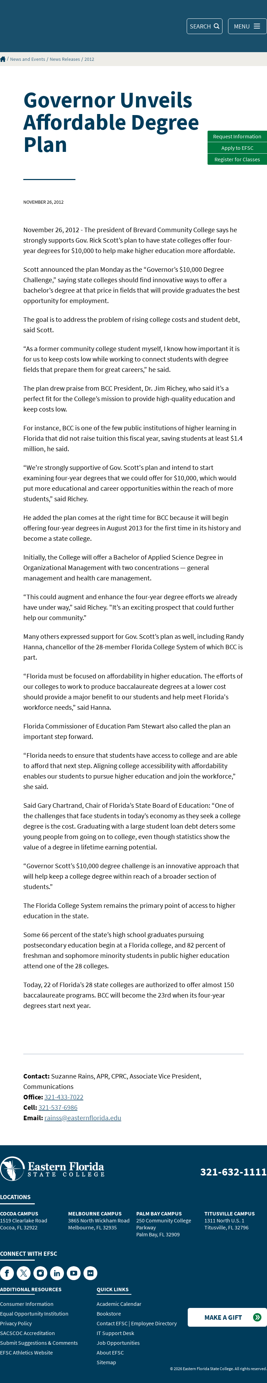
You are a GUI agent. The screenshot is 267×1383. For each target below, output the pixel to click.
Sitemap (106, 1362)
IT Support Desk (115, 1332)
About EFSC (110, 1352)
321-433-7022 (63, 1096)
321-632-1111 (233, 1172)
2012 (89, 59)
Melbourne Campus (95, 1213)
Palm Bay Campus (159, 1213)
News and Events (27, 59)
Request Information (237, 136)
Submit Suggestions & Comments (39, 1342)
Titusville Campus (229, 1213)
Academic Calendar (119, 1303)
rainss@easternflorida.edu (82, 1117)
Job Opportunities (118, 1342)
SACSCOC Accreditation (27, 1332)
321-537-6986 (58, 1107)
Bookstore (109, 1313)
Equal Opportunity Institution (34, 1313)
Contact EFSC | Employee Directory (137, 1323)
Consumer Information (27, 1303)
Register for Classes (237, 159)
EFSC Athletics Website (26, 1352)
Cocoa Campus (19, 1213)
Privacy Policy (16, 1323)
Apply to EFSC (237, 147)
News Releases (65, 59)
